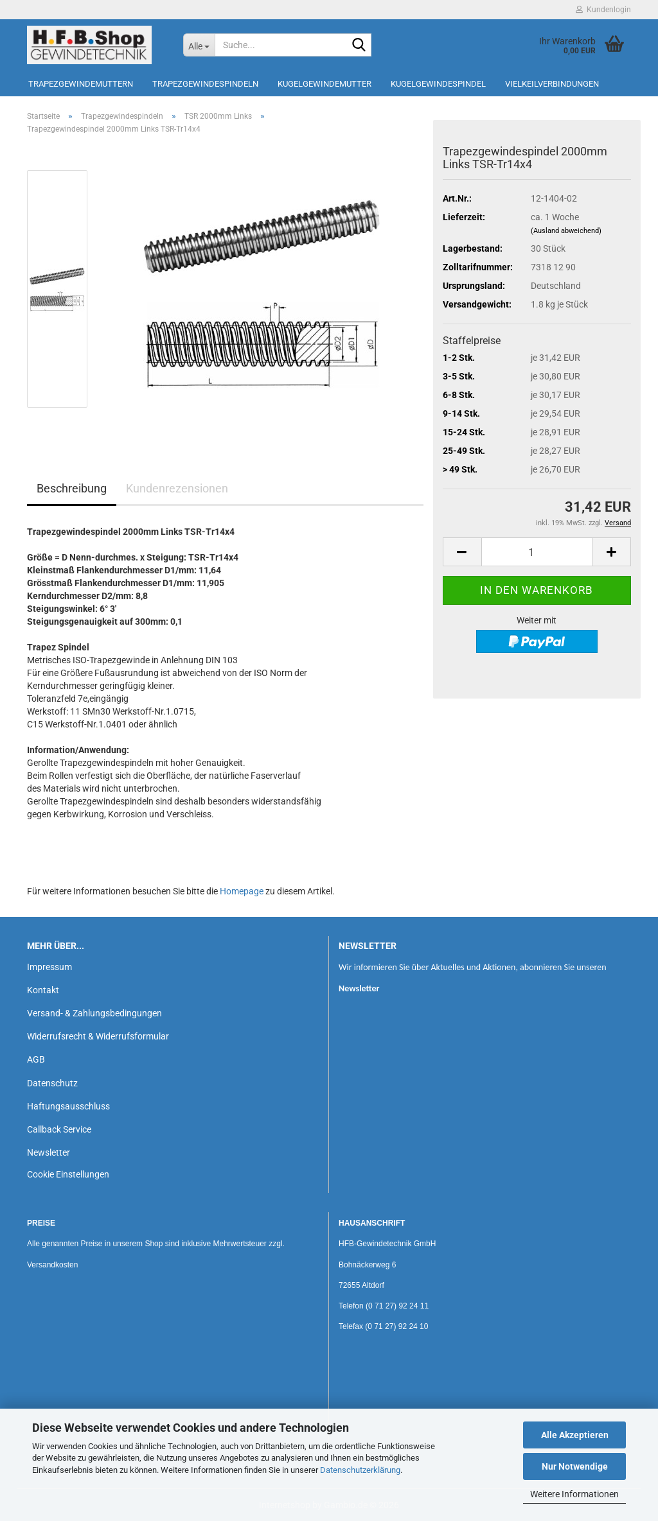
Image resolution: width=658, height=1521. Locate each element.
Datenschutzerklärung (360, 1470)
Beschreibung (72, 488)
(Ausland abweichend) (566, 231)
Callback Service (59, 1129)
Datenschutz (52, 1083)
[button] (462, 551)
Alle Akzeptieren (575, 1435)
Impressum (49, 967)
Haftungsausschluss (68, 1106)
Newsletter (48, 1152)
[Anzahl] (536, 551)
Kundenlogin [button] (603, 9)
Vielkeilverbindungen (552, 84)
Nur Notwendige (575, 1466)
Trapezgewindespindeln (205, 84)
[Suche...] (199, 44)
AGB (36, 1059)
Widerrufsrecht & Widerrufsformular (98, 1036)
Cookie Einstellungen (68, 1174)
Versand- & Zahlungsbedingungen (94, 1013)
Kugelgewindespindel (438, 84)
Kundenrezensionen (177, 488)
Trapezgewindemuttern (80, 84)
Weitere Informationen (574, 1494)
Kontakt (43, 990)
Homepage (241, 891)
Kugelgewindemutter (324, 84)
